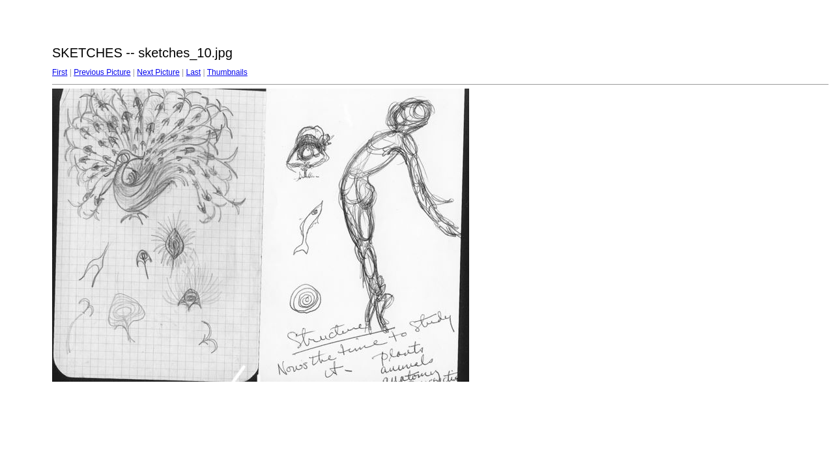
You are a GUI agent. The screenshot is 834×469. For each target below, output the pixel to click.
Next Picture (158, 72)
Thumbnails (227, 72)
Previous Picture (102, 72)
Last (193, 72)
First (59, 72)
